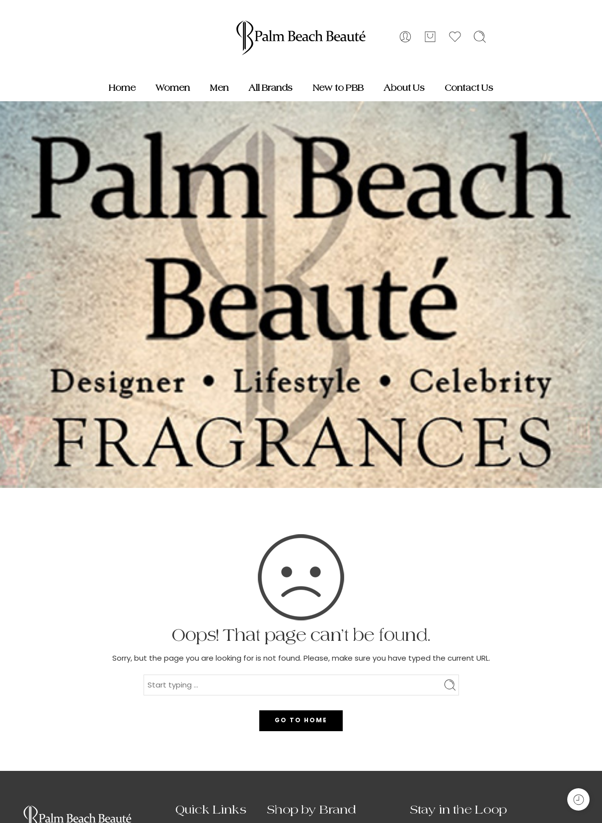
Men (219, 88)
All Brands (270, 88)
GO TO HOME (301, 720)
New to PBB (338, 88)
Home (122, 88)
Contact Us (469, 88)
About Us (404, 88)
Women (172, 88)
